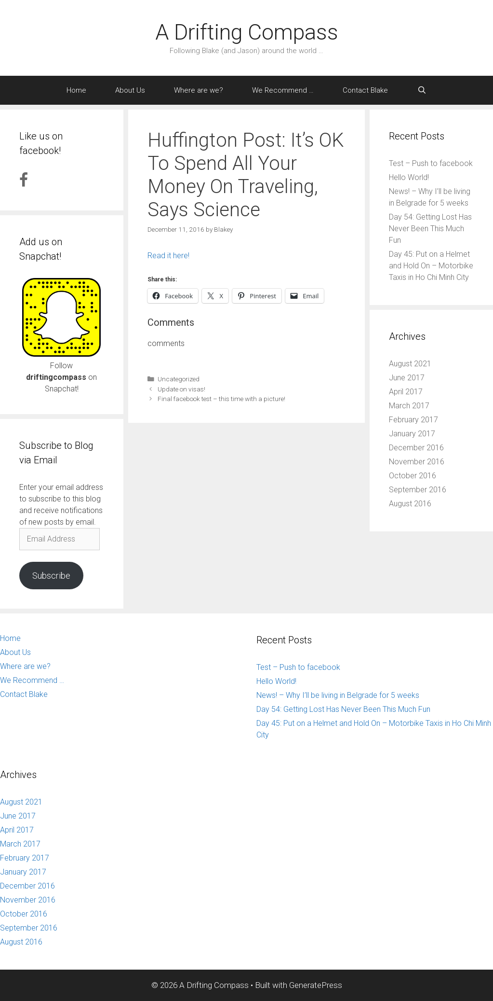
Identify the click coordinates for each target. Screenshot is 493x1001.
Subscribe (51, 575)
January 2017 (412, 433)
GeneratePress (315, 985)
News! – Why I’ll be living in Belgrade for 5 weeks (337, 695)
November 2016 (416, 461)
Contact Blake (365, 90)
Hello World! (409, 177)
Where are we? (198, 90)
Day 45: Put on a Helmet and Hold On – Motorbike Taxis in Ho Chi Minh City (431, 266)
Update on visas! (181, 389)
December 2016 (416, 447)
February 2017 (413, 419)
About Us (130, 90)
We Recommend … (283, 90)
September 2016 (417, 489)
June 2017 (407, 377)
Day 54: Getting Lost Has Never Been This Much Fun (430, 228)
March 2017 (409, 405)
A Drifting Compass (246, 32)
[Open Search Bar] (421, 90)
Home (76, 90)
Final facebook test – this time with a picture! (221, 399)
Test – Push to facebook (431, 163)
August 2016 (410, 503)
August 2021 (410, 363)
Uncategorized (179, 379)
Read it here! (168, 255)
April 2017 (406, 391)
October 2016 (412, 475)
